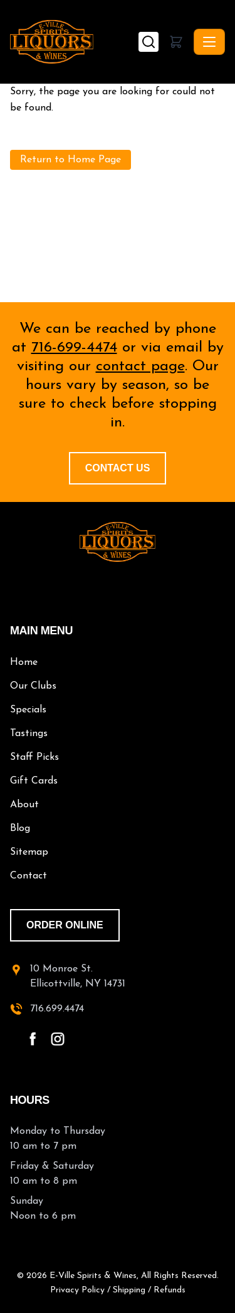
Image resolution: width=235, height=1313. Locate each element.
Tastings (29, 734)
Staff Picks (34, 757)
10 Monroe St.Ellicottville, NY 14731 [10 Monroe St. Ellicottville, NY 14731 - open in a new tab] (77, 976)
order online (64, 925)
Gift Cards (34, 781)
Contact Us (117, 468)
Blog (20, 829)
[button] (176, 41)
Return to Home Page (70, 160)
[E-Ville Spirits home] (117, 542)
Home (24, 662)
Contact (28, 876)
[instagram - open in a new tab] (57, 1038)
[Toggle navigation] (209, 42)
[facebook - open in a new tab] (32, 1038)
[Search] (148, 42)
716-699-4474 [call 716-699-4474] (74, 347)
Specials (28, 710)
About (24, 805)
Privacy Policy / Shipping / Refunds (117, 1290)
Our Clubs (33, 686)
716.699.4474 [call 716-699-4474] (57, 1009)
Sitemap (29, 852)
